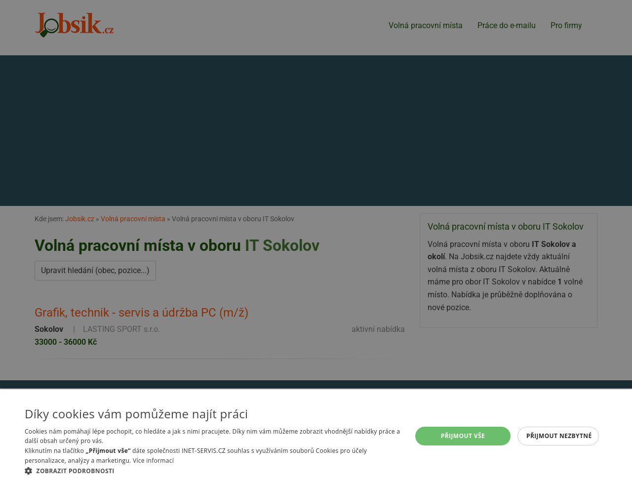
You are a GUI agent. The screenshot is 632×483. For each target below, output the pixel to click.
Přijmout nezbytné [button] (559, 436)
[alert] (316, 241)
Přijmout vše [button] (463, 436)
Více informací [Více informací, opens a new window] (153, 460)
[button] (212, 471)
